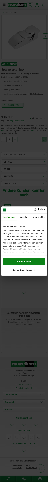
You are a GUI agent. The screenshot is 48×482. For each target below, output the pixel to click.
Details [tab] (23, 217)
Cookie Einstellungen (24, 270)
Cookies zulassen (24, 261)
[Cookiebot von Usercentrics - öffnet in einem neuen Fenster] (34, 210)
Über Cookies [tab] (39, 217)
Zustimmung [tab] (9, 217)
